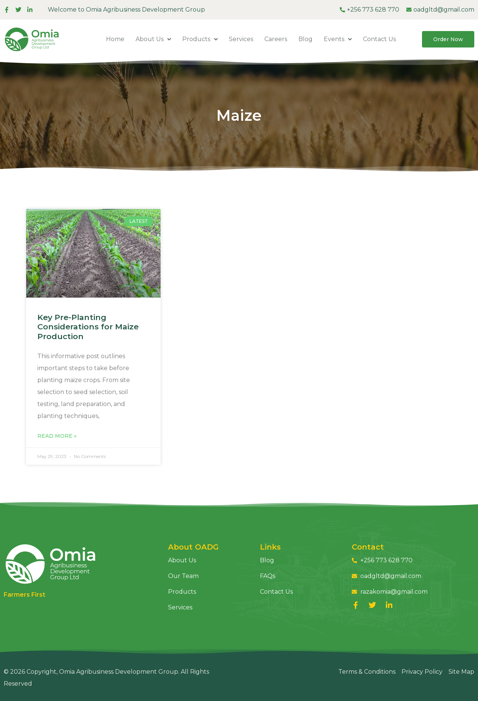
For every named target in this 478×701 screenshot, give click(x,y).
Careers (275, 39)
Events (338, 39)
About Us (153, 39)
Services (241, 39)
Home (115, 39)
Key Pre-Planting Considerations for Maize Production (88, 327)
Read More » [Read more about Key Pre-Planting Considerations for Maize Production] (57, 436)
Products (200, 39)
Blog (305, 39)
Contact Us (379, 39)
